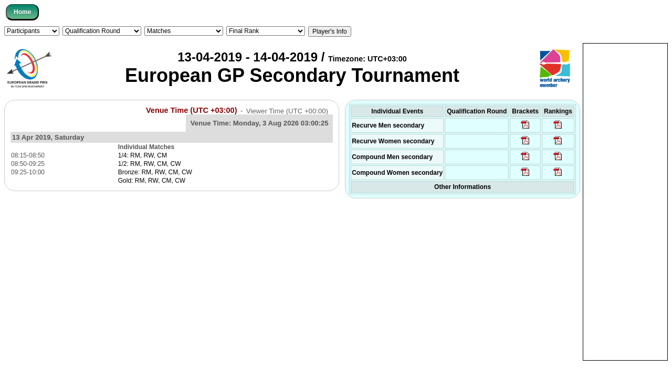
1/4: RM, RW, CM (142, 155)
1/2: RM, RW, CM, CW (149, 163)
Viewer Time (287, 110)
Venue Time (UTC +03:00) (191, 110)
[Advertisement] (625, 201)
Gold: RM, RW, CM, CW (151, 180)
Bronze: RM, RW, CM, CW (155, 172)
